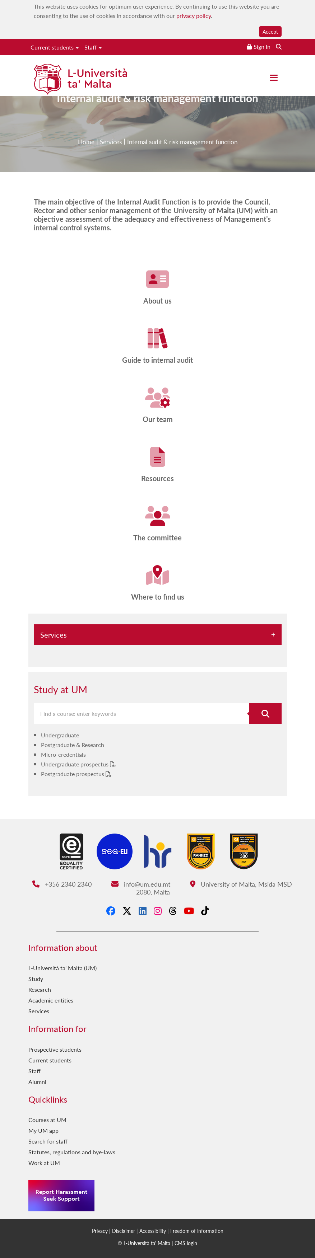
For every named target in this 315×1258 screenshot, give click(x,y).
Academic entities (50, 1000)
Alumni (37, 1082)
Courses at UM (47, 1120)
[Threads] (173, 911)
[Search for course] (265, 713)
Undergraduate (60, 735)
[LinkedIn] (143, 911)
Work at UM (44, 1163)
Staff (93, 47)
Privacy (100, 1230)
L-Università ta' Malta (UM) (62, 968)
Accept (270, 31)
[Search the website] (279, 46)
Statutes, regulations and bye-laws (71, 1152)
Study (35, 979)
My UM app (43, 1130)
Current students (55, 47)
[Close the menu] (274, 77)
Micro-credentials (63, 754)
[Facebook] (110, 911)
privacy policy (193, 15)
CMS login (186, 1243)
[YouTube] (189, 911)
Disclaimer (123, 1230)
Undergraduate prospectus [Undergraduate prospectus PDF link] (75, 764)
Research (39, 989)
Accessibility (152, 1230)
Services (53, 635)
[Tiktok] (205, 911)
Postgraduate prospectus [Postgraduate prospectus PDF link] (73, 774)
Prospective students (55, 1049)
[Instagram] (158, 911)
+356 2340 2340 (62, 883)
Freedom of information (196, 1230)
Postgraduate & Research (72, 745)
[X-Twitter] (126, 911)
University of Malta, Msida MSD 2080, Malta (214, 887)
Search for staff (48, 1141)
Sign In (262, 46)
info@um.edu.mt (140, 883)
